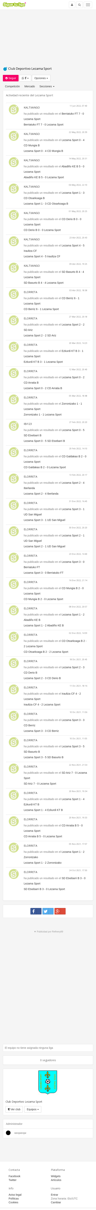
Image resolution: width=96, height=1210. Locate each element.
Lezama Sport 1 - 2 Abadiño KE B (44, 625)
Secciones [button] (46, 86)
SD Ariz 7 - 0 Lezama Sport (40, 783)
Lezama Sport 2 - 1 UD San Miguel (44, 546)
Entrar (54, 1194)
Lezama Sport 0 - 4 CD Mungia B (43, 150)
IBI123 (28, 424)
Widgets (56, 1176)
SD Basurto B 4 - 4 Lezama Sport (43, 282)
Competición (12, 86)
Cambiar (56, 1202)
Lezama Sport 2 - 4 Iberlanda (41, 493)
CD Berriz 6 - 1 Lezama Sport (41, 309)
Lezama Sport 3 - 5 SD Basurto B (43, 757)
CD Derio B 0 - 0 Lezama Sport (42, 230)
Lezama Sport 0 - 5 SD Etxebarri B (44, 440)
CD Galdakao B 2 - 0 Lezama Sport (45, 467)
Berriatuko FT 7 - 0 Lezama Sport (43, 124)
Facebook (14, 1176)
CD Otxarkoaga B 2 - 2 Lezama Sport (46, 651)
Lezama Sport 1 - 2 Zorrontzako (43, 862)
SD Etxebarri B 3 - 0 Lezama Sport (44, 889)
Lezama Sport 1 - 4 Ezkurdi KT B (43, 810)
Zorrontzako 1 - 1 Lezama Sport (43, 414)
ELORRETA (30, 292)
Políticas (14, 1198)
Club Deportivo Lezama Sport (27, 68)
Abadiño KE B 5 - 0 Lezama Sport (44, 177)
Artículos (56, 1180)
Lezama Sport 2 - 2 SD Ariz (40, 335)
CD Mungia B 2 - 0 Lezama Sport (43, 599)
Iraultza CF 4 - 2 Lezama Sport (42, 704)
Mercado (29, 86)
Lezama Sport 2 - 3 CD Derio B (42, 678)
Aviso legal (15, 1194)
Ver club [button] (14, 1109)
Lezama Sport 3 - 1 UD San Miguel (44, 520)
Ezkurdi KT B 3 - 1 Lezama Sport (43, 361)
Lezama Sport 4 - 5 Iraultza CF (42, 256)
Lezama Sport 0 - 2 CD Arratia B (43, 388)
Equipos (33, 1109)
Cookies (13, 1202)
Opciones (41, 78)
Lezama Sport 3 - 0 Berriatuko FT (43, 572)
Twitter (12, 1180)
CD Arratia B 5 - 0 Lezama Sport (43, 836)
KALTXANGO (32, 107)
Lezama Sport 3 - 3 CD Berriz (41, 730)
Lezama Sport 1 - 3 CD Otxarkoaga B (46, 203)
